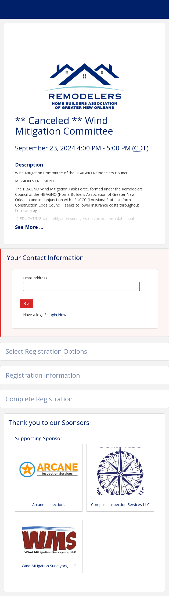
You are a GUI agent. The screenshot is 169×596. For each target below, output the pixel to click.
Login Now (56, 314)
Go (26, 303)
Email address (35, 277)
